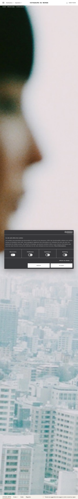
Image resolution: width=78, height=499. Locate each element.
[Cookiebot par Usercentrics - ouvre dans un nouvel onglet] (66, 232)
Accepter (61, 265)
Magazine (28, 497)
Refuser (39, 265)
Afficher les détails (64, 260)
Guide (22, 497)
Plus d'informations (60, 246)
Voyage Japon (6, 497)
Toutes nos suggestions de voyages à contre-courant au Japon (59, 497)
